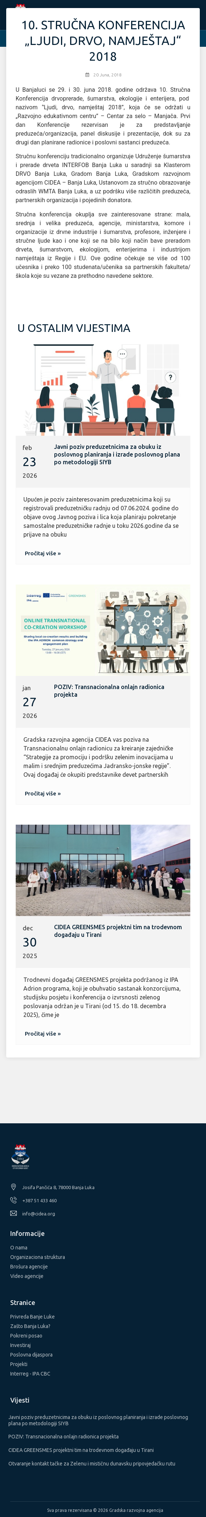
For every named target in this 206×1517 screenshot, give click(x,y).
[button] (42, 553)
